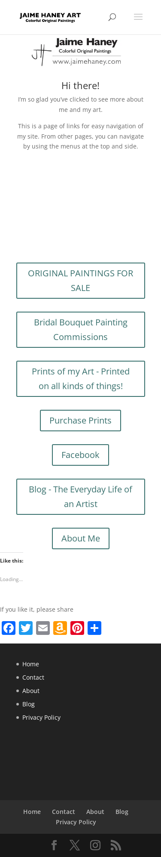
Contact (33, 677)
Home (30, 664)
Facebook (80, 455)
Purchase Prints (80, 420)
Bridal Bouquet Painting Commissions (81, 329)
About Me (80, 538)
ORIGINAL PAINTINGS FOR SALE (80, 280)
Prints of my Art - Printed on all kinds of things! (81, 378)
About (30, 691)
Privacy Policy (41, 717)
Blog (28, 704)
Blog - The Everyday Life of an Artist (80, 496)
